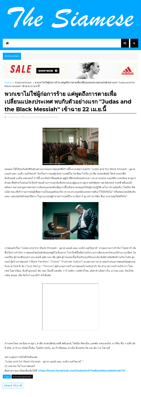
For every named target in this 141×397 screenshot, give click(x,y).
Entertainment (23, 82)
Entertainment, (50, 117)
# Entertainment (22, 376)
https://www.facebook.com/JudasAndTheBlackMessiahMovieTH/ (81, 370)
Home (8, 82)
